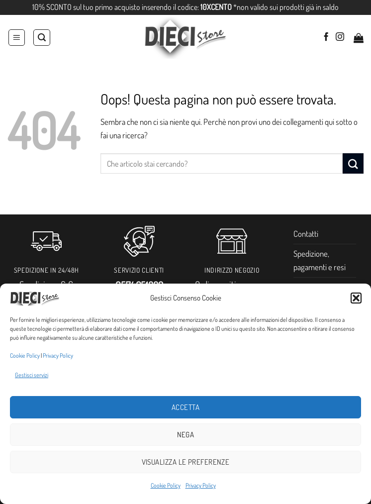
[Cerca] (41, 37)
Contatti (305, 233)
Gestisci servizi (31, 375)
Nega (185, 434)
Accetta (185, 407)
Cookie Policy (25, 355)
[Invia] (353, 163)
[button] (356, 298)
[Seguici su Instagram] (340, 37)
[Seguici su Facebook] (326, 37)
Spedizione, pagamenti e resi (319, 260)
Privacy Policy (58, 355)
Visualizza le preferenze (186, 462)
